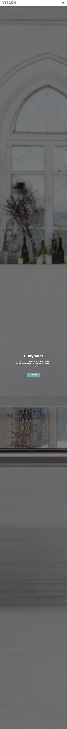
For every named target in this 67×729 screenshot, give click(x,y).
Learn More (33, 375)
